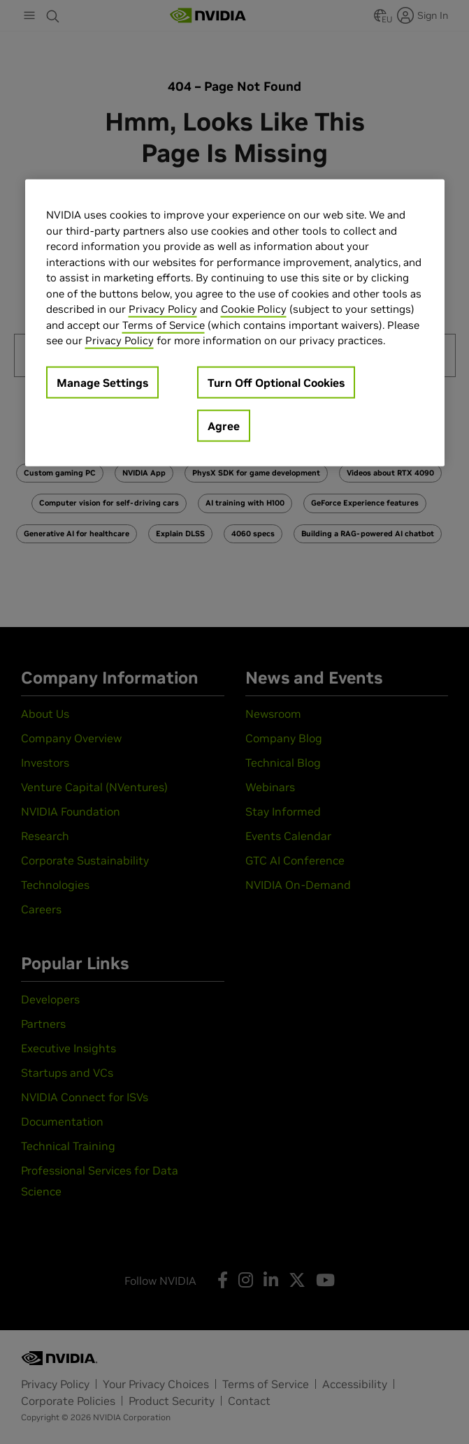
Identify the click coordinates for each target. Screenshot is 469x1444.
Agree (224, 425)
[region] (235, 322)
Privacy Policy (163, 309)
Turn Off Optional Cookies (276, 382)
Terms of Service (163, 324)
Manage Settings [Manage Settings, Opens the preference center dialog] (102, 382)
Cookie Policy (254, 309)
